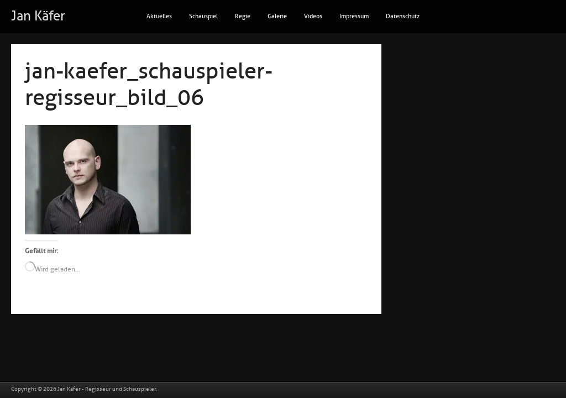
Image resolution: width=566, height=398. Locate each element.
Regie (242, 16)
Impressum (354, 16)
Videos (313, 16)
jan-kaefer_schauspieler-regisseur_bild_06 (148, 84)
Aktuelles (159, 16)
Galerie (277, 16)
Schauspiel (203, 16)
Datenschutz (403, 16)
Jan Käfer (38, 16)
